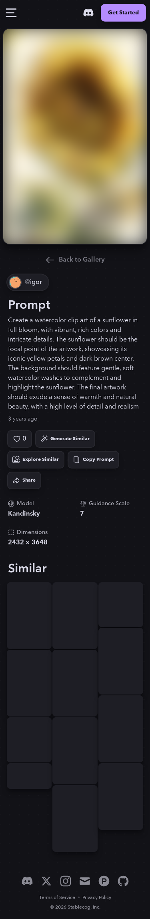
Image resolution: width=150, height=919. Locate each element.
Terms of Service (57, 897)
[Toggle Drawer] (11, 13)
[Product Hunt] (104, 881)
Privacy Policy (96, 897)
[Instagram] (65, 881)
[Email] (84, 881)
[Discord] (88, 12)
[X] (46, 881)
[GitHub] (123, 881)
